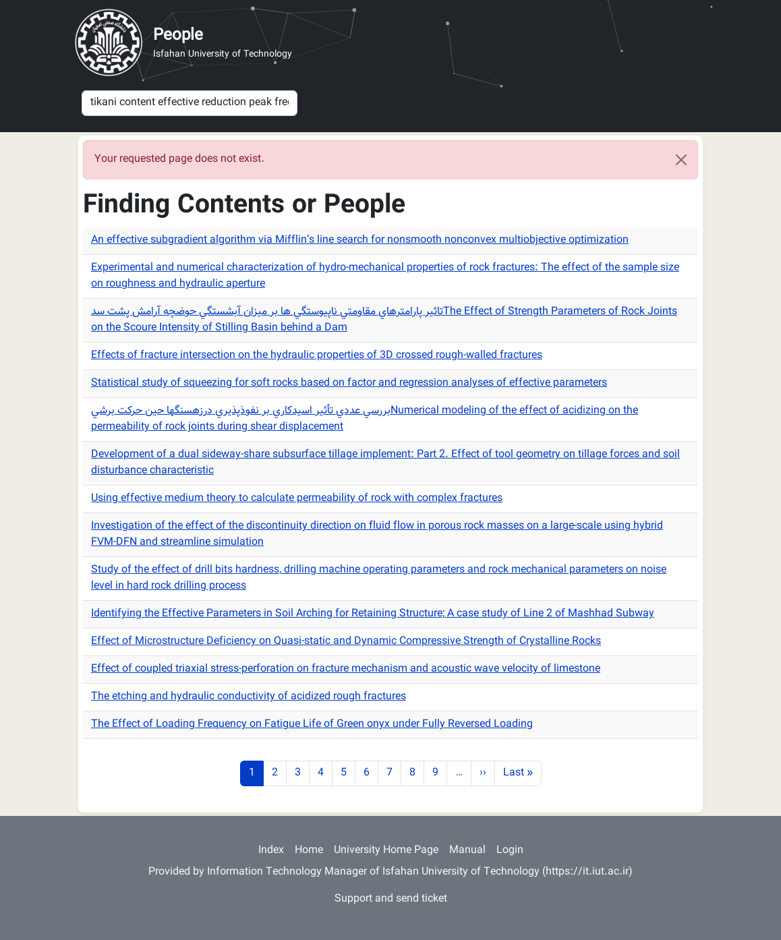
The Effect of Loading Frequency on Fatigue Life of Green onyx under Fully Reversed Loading (312, 724)
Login (509, 850)
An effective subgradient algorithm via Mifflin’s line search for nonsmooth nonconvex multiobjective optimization (360, 240)
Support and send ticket (391, 899)
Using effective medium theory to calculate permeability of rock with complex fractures (296, 498)
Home (309, 850)
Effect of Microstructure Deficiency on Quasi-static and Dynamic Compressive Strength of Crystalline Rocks (346, 641)
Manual (467, 850)
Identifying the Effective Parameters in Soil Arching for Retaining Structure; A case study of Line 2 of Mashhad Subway (372, 614)
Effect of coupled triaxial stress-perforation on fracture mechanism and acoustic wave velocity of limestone (345, 669)
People (178, 36)
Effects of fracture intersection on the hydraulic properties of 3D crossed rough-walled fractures (316, 355)
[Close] (681, 160)
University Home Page (386, 850)
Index (271, 850)
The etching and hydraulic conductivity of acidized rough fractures (248, 696)
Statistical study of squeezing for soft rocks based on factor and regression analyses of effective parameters (349, 383)
